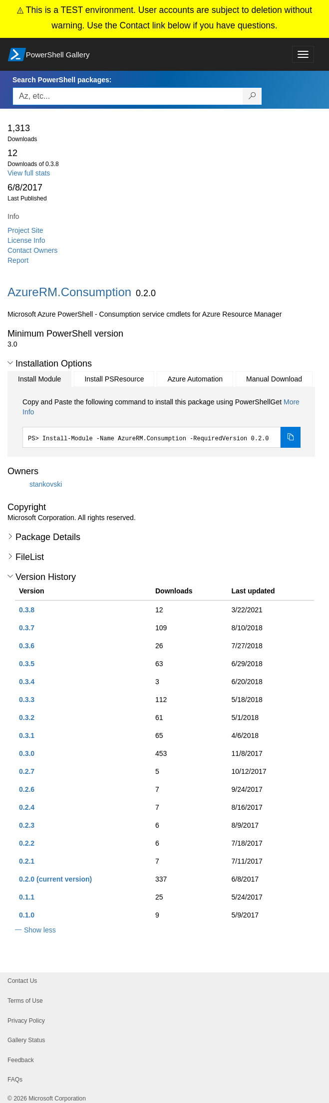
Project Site (25, 230)
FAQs (14, 1079)
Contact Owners (32, 250)
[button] (10, 363)
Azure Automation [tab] (195, 379)
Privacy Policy (26, 1020)
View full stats (28, 173)
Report (17, 260)
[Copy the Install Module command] (291, 437)
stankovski (45, 484)
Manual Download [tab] (274, 379)
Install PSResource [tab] (114, 379)
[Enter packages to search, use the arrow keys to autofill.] (127, 96)
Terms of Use (25, 1000)
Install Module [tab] (39, 379)
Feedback (20, 1060)
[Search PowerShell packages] (252, 96)
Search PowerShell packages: (61, 80)
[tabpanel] (161, 422)
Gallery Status (26, 1040)
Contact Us (22, 980)
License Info (26, 240)
